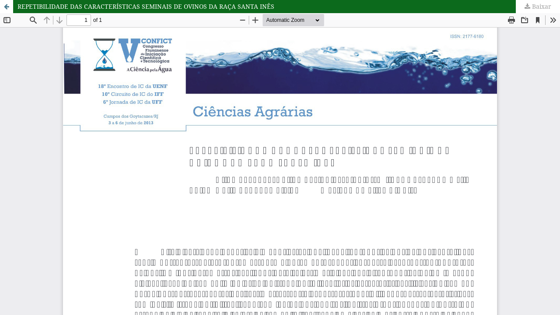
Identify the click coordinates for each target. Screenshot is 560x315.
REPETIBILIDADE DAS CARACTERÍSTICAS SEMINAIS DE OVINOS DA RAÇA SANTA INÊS (146, 6)
